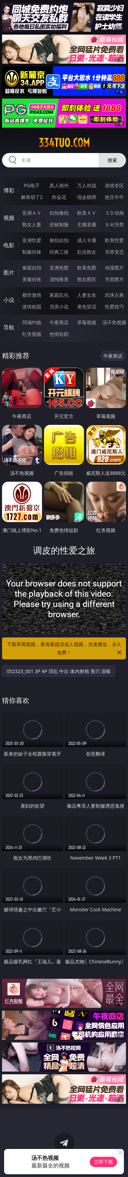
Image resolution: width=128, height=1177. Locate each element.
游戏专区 (114, 185)
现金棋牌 (86, 197)
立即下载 (103, 1162)
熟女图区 (86, 279)
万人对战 (86, 185)
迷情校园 (31, 306)
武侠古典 (114, 295)
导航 (8, 327)
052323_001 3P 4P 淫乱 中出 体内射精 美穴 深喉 (59, 671)
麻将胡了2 (32, 197)
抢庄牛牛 (114, 197)
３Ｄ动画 (114, 213)
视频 (8, 218)
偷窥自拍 (31, 267)
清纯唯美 (59, 279)
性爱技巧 (114, 306)
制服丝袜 (31, 252)
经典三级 (59, 252)
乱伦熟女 (86, 252)
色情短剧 (59, 334)
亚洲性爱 (31, 240)
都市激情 (31, 295)
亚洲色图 (59, 267)
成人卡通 (86, 240)
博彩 (8, 190)
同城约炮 (31, 322)
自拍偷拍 (59, 213)
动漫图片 (114, 267)
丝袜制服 (59, 224)
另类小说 (59, 306)
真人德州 (59, 185)
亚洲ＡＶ (31, 213)
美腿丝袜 (31, 279)
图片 (8, 272)
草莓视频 (86, 322)
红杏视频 (31, 334)
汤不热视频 (114, 322)
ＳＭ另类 (114, 224)
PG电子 (32, 185)
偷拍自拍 (59, 240)
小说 (8, 300)
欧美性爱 (114, 240)
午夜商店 (59, 322)
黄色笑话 (86, 306)
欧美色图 (86, 267)
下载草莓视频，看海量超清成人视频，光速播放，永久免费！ (65, 649)
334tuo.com (64, 143)
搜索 (112, 160)
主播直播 (86, 224)
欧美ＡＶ (86, 213)
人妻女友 (86, 295)
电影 (8, 245)
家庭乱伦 (59, 295)
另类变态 (114, 252)
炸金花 (59, 197)
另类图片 (114, 279)
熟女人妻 (31, 224)
